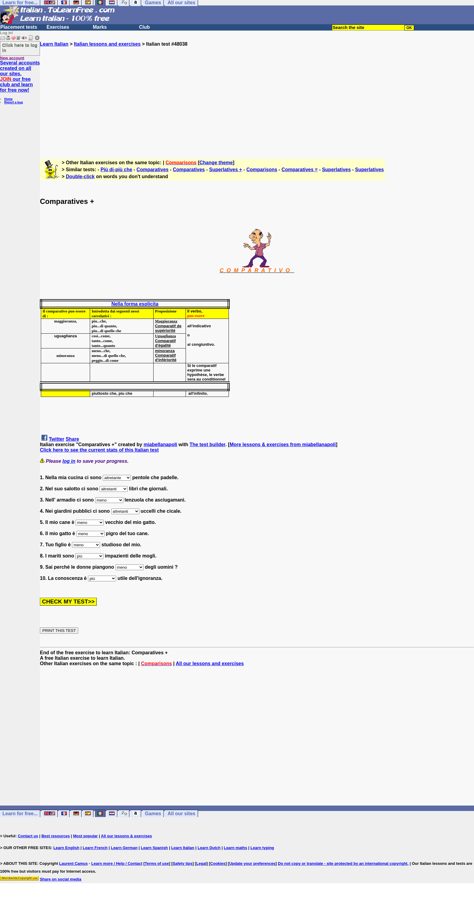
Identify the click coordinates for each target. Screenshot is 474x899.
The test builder (207, 444)
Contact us (28, 836)
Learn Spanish (154, 847)
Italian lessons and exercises (107, 44)
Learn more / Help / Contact (116, 863)
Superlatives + (225, 169)
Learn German (124, 847)
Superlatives (336, 169)
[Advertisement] (257, 100)
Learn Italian (54, 44)
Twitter (56, 439)
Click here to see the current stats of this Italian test (99, 450)
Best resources (55, 836)
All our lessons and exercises (210, 663)
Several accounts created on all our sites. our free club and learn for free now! (20, 76)
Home (8, 99)
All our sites (181, 813)
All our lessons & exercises (126, 836)
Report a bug (13, 102)
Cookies (218, 863)
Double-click (80, 176)
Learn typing (262, 847)
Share (72, 439)
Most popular (85, 836)
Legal (201, 863)
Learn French (95, 847)
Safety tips (183, 863)
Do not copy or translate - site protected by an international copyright (342, 863)
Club (144, 27)
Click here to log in (19, 47)
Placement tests (18, 27)
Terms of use (157, 863)
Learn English (67, 847)
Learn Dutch (209, 847)
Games (153, 813)
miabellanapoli (160, 444)
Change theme (216, 162)
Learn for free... (19, 813)
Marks (100, 27)
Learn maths (235, 847)
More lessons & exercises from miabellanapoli (282, 444)
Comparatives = (299, 169)
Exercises (58, 27)
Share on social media (60, 879)
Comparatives (153, 169)
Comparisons (261, 169)
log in (69, 461)
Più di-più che (116, 169)
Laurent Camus (73, 863)
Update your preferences (252, 863)
